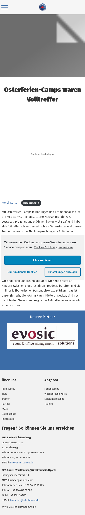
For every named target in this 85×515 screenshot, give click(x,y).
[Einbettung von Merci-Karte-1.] (42, 154)
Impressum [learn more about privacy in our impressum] (66, 247)
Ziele (4, 394)
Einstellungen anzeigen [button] (62, 272)
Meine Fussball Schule (42, 7)
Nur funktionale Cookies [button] (22, 272)
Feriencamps (51, 389)
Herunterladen (31, 202)
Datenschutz (9, 414)
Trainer (6, 399)
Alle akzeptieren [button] (42, 260)
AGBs (5, 409)
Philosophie (8, 389)
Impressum (8, 419)
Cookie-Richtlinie (44, 247)
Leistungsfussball (54, 399)
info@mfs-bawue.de (21, 462)
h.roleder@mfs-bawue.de (24, 500)
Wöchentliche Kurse (55, 394)
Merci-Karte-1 (10, 203)
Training (48, 404)
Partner (6, 404)
